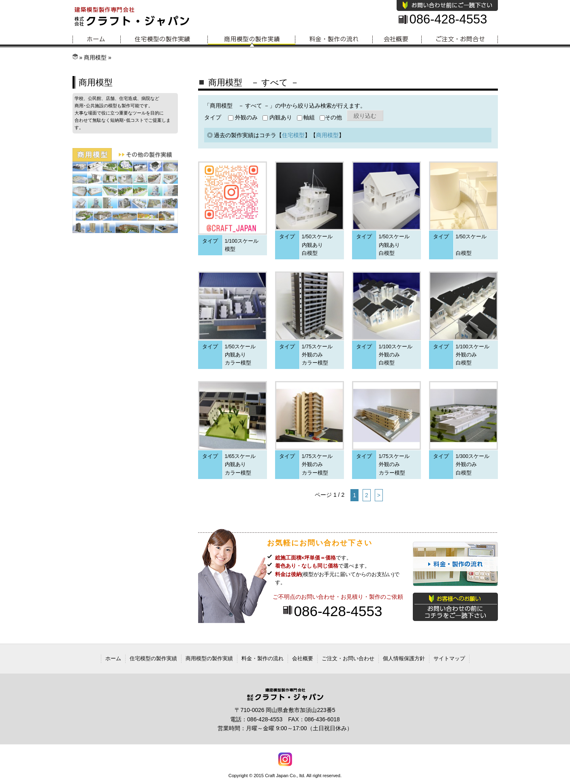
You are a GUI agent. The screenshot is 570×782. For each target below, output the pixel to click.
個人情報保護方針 (404, 658)
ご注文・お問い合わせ (348, 658)
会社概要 (397, 39)
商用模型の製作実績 (251, 39)
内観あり (277, 117)
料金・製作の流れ (334, 39)
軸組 (306, 117)
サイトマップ (449, 658)
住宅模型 (293, 135)
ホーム (97, 39)
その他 (331, 117)
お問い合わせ (460, 39)
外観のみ (243, 117)
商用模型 (95, 57)
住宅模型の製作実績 (164, 39)
